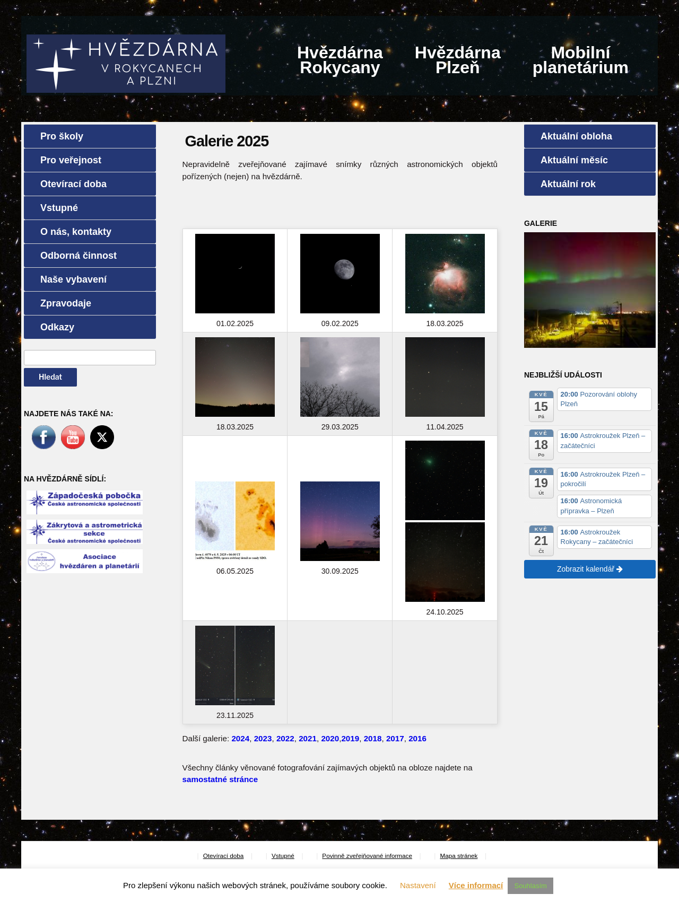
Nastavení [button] (418, 885)
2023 (263, 738)
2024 (240, 738)
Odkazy (57, 327)
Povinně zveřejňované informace (367, 855)
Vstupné (59, 208)
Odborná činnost (78, 255)
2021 (308, 738)
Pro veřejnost (70, 160)
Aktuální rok (568, 184)
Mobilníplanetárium (581, 60)
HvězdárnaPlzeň (458, 60)
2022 (285, 738)
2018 (373, 738)
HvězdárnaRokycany (340, 60)
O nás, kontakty (75, 231)
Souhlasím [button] (530, 886)
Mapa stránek (458, 855)
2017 (395, 738)
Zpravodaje (65, 303)
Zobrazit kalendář (590, 569)
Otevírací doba (73, 184)
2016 (417, 738)
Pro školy (61, 136)
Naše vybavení (73, 279)
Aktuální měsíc (574, 160)
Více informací (476, 885)
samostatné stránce (220, 779)
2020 (330, 738)
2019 (350, 738)
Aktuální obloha (576, 136)
